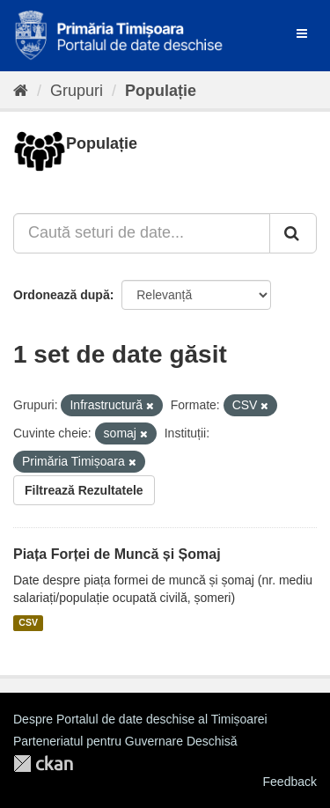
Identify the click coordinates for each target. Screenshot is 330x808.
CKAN (43, 763)
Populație (160, 90)
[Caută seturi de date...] (141, 233)
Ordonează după (61, 295)
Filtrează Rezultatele (84, 490)
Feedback (290, 782)
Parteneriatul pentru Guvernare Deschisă (125, 741)
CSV (28, 623)
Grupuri (76, 90)
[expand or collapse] (302, 33)
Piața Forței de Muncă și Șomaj (117, 554)
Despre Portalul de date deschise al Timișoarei (140, 719)
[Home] (20, 90)
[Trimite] (293, 233)
